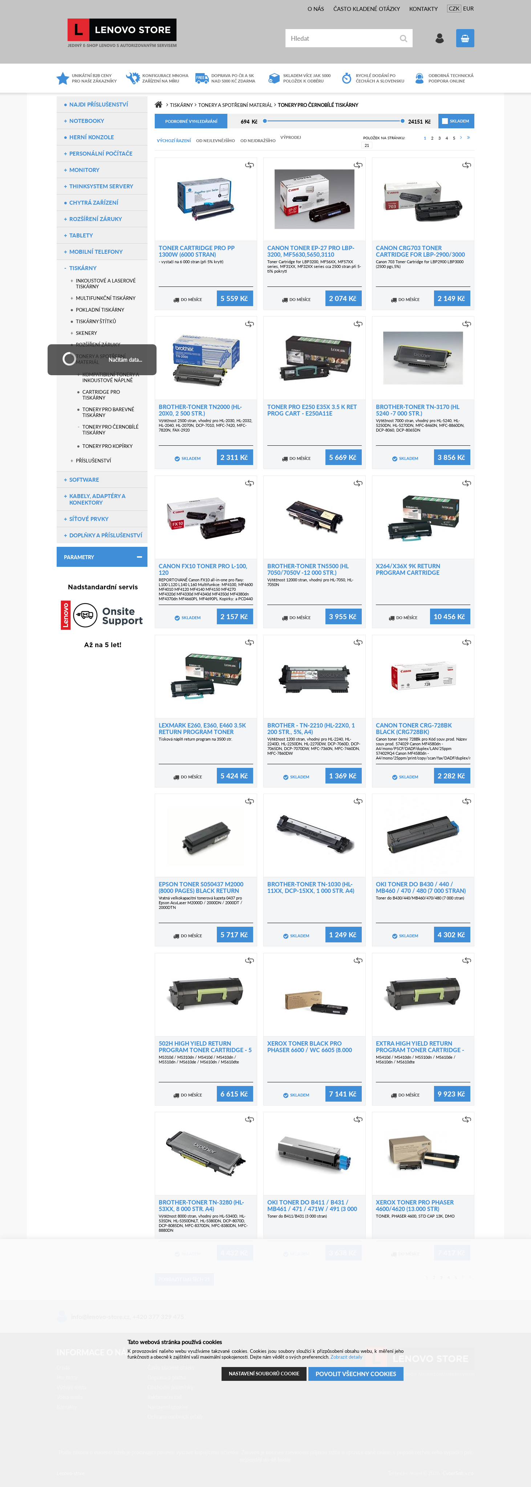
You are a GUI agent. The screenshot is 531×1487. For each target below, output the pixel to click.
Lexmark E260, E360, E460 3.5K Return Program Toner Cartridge (202, 732)
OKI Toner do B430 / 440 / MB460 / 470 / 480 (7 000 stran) (421, 887)
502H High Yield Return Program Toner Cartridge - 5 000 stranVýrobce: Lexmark (205, 1050)
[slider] (265, 121)
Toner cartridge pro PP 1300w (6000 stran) (197, 251)
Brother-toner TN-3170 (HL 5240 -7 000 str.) (417, 410)
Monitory (84, 170)
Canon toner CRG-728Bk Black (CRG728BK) (414, 728)
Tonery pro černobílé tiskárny (110, 430)
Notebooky (86, 120)
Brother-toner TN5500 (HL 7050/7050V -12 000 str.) (308, 569)
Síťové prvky (89, 519)
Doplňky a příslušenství (105, 535)
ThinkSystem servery (101, 186)
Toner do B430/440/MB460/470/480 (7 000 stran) (420, 897)
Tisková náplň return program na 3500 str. (195, 739)
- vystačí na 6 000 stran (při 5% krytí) (191, 261)
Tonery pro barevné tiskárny (108, 412)
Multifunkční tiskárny (105, 298)
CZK (454, 8)
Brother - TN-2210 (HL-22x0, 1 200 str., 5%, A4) (311, 728)
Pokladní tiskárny (100, 310)
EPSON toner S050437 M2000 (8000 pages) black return (201, 887)
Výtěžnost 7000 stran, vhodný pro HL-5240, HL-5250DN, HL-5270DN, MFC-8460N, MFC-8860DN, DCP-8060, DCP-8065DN (420, 425)
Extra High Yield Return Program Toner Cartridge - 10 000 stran (420, 1050)
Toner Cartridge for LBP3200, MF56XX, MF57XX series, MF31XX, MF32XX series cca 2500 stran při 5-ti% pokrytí (314, 266)
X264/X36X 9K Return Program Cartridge (408, 569)
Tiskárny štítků (96, 321)
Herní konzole (91, 137)
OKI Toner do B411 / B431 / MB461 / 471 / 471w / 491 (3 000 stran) (312, 1209)
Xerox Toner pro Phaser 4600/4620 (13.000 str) (415, 1205)
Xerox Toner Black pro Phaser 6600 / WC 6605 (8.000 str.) (309, 1050)
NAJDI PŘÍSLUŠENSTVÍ (98, 104)
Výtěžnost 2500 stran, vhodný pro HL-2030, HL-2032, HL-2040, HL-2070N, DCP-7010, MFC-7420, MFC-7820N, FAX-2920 (205, 425)
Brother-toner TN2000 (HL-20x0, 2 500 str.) (200, 410)
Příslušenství (93, 461)
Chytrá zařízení (93, 202)
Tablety (81, 235)
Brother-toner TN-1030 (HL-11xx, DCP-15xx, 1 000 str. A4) (310, 887)
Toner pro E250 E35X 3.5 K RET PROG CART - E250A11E (312, 410)
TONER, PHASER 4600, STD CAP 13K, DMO (415, 1216)
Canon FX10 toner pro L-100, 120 (203, 569)
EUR (468, 8)
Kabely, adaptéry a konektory (97, 499)
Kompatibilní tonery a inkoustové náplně (110, 377)
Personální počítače (101, 153)
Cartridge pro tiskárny (101, 395)
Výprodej (290, 137)
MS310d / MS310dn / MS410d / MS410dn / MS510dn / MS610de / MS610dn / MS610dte (199, 1059)
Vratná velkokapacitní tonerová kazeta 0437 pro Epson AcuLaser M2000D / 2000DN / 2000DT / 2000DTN (200, 902)
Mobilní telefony (96, 251)
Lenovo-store (122, 33)
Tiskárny (83, 268)
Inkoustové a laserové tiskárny (106, 283)
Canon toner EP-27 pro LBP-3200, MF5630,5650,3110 (310, 251)
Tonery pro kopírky (107, 446)
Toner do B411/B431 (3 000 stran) (297, 1216)
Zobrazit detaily (346, 1357)
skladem (451, 121)
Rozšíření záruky (95, 219)
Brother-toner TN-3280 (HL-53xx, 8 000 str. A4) (201, 1205)
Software (84, 479)
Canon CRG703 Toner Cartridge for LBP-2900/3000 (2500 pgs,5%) (420, 254)
